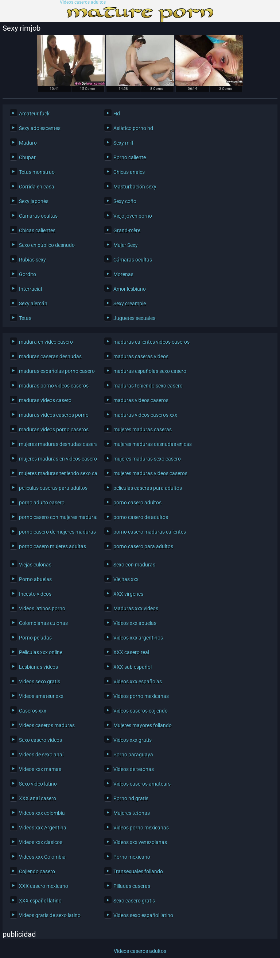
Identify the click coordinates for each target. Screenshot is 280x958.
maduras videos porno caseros (54, 429)
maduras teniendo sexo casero (148, 386)
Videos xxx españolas (137, 681)
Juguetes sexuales (134, 318)
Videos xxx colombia (42, 813)
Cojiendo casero (37, 871)
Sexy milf (123, 143)
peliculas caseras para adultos (53, 488)
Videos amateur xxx (41, 696)
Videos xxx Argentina (42, 828)
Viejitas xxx (126, 579)
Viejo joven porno (132, 216)
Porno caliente (129, 157)
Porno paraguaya (133, 754)
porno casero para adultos (143, 546)
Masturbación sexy (134, 187)
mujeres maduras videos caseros (150, 473)
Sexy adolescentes (40, 128)
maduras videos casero (45, 400)
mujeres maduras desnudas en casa (150, 444)
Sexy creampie (129, 303)
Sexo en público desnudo (47, 245)
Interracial (30, 289)
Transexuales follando (138, 871)
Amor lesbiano (129, 289)
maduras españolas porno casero (56, 371)
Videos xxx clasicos (40, 842)
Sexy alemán (33, 303)
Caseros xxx (32, 711)
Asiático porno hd (133, 128)
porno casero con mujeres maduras (56, 517)
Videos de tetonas (133, 769)
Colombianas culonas (43, 623)
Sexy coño (124, 201)
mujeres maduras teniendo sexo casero (56, 473)
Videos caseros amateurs (142, 784)
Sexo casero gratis (134, 901)
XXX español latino (40, 901)
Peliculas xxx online (40, 652)
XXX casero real (131, 652)
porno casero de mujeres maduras (56, 532)
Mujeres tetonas (131, 813)
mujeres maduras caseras (142, 429)
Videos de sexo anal (41, 754)
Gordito (27, 274)
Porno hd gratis (130, 798)
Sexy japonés (33, 201)
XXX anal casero (37, 798)
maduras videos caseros (140, 400)
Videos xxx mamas (40, 769)
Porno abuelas (35, 579)
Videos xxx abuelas (134, 623)
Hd (116, 114)
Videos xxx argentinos (138, 638)
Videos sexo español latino (143, 915)
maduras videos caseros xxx (145, 415)
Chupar (27, 157)
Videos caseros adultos (83, 2)
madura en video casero (46, 342)
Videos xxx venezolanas (140, 842)
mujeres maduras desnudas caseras (56, 444)
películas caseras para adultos (147, 488)
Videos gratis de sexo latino (50, 915)
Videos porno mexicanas (141, 696)
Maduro (28, 143)
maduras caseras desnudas (50, 356)
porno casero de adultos (140, 517)
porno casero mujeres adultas (52, 546)
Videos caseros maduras (47, 725)
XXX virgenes (128, 594)
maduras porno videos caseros (54, 386)
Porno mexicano (131, 857)
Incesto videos (35, 594)
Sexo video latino (38, 784)
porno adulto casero (42, 502)
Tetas (25, 318)
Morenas (123, 274)
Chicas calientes (37, 230)
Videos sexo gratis (39, 681)
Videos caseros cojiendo (140, 711)
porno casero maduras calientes (149, 532)
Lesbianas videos (38, 667)
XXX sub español (132, 667)
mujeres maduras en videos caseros (56, 459)
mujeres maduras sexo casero (147, 459)
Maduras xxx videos (135, 608)
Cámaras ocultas (38, 216)
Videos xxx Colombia (42, 857)
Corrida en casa (36, 187)
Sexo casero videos (40, 740)
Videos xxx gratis (132, 740)
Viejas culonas (35, 565)
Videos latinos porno (42, 608)
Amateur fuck (34, 114)
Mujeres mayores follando (142, 725)
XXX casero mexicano (43, 886)
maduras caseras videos (140, 356)
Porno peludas (35, 638)
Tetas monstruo (37, 172)
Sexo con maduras (134, 565)
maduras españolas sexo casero (149, 371)
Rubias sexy (32, 260)
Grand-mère (126, 230)
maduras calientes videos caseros (150, 342)
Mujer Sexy (125, 245)
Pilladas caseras (131, 886)
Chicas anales (129, 172)
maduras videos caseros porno (54, 415)
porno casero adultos (137, 502)
